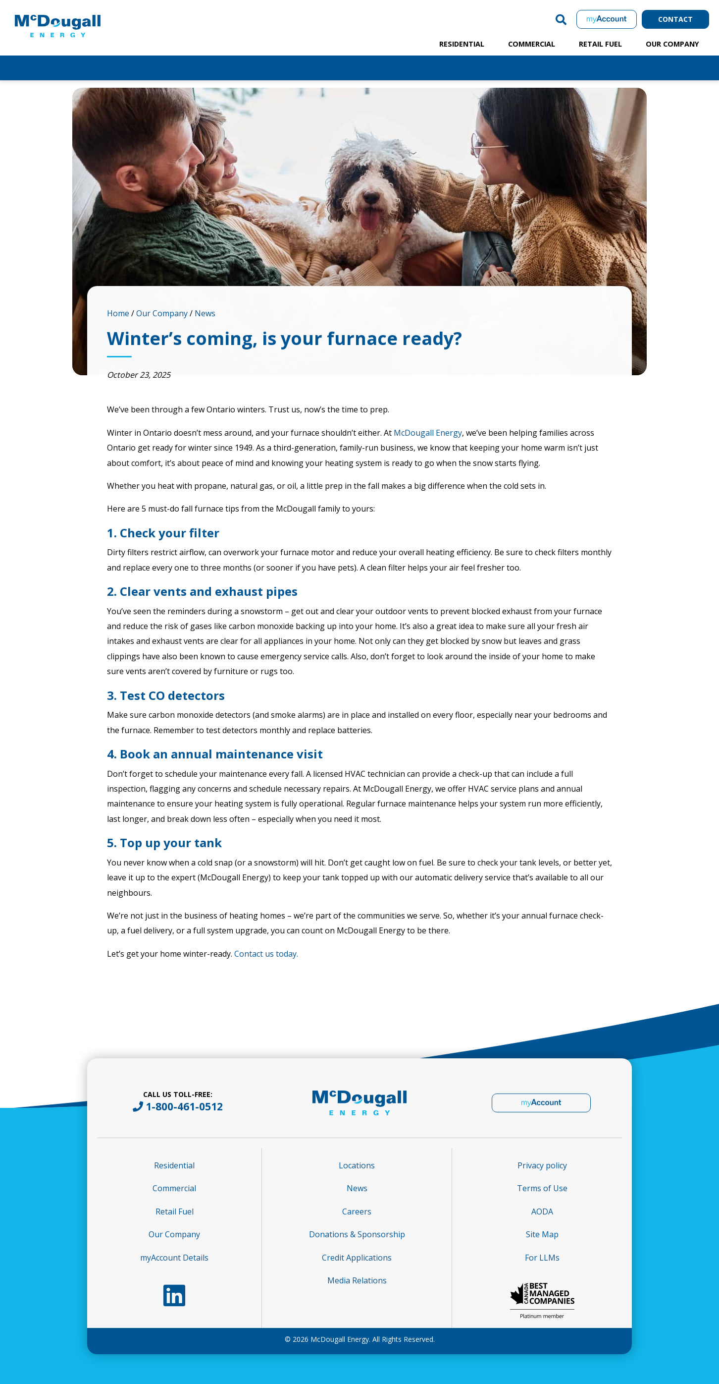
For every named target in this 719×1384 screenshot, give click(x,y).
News (205, 313)
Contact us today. (266, 953)
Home (118, 313)
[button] (561, 19)
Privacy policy (542, 1165)
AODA (542, 1211)
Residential (461, 44)
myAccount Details (174, 1257)
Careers (356, 1211)
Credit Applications (357, 1257)
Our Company (672, 44)
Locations (357, 1165)
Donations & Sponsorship (357, 1234)
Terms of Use (542, 1188)
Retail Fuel (600, 44)
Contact (675, 19)
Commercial (531, 44)
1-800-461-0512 (184, 1106)
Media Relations (357, 1280)
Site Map (542, 1234)
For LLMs (542, 1257)
